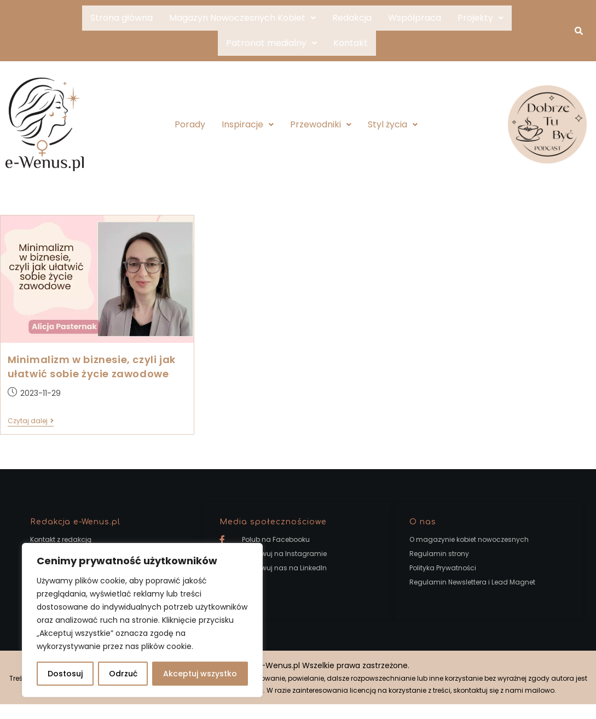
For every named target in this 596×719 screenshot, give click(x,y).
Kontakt (350, 43)
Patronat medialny (271, 43)
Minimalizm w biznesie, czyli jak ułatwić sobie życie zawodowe (92, 367)
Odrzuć (123, 673)
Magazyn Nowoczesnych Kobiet (242, 17)
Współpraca (414, 17)
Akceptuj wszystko (200, 673)
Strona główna (121, 17)
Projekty (481, 17)
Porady (190, 124)
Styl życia (393, 124)
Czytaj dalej (31, 421)
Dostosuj (65, 673)
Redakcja (352, 17)
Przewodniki (320, 124)
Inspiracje (248, 124)
